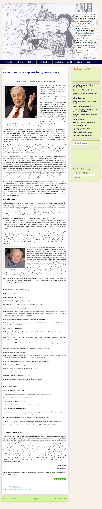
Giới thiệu (19, 62)
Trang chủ (8, 62)
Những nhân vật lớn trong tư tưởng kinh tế (19, 489)
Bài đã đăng (59, 62)
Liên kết (69, 62)
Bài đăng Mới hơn (9, 499)
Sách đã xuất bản (44, 62)
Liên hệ (79, 62)
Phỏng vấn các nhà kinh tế (82, 106)
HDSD (88, 62)
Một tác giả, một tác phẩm (81, 129)
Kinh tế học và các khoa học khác (84, 122)
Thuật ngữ (30, 62)
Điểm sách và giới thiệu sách (82, 135)
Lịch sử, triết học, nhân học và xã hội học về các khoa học (85, 110)
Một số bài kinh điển (80, 125)
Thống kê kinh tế (78, 119)
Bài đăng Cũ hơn (60, 499)
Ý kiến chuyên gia (79, 98)
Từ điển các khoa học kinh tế (82, 132)
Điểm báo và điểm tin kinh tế (82, 90)
